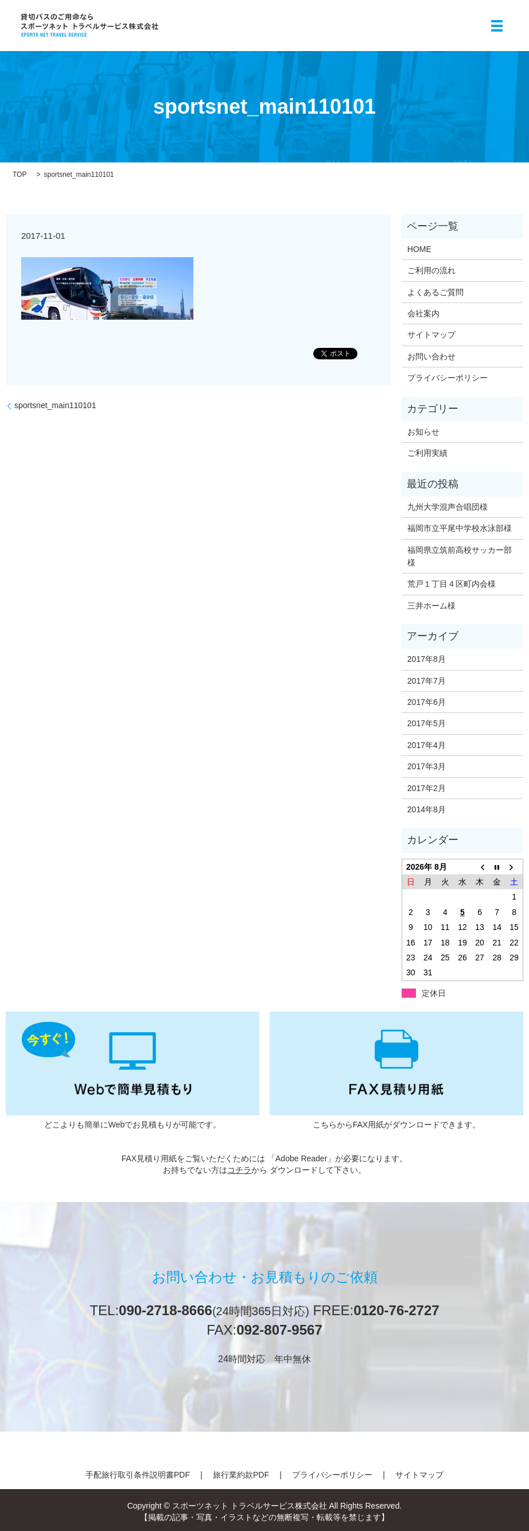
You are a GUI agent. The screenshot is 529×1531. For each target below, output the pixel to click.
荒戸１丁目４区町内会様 (451, 583)
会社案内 (423, 313)
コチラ (239, 1170)
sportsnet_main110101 (55, 405)
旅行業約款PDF (241, 1474)
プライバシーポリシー (447, 377)
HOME (419, 249)
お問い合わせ (431, 356)
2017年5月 (426, 723)
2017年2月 (426, 788)
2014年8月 (426, 809)
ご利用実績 (427, 453)
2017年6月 (426, 702)
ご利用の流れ (431, 270)
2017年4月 (426, 745)
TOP (19, 174)
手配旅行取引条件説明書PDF (137, 1474)
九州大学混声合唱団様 (447, 506)
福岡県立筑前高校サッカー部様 (459, 556)
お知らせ (423, 431)
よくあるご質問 (435, 292)
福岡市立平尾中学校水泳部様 (459, 528)
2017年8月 (426, 659)
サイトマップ (431, 334)
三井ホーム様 (431, 605)
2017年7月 (426, 680)
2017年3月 (426, 766)
